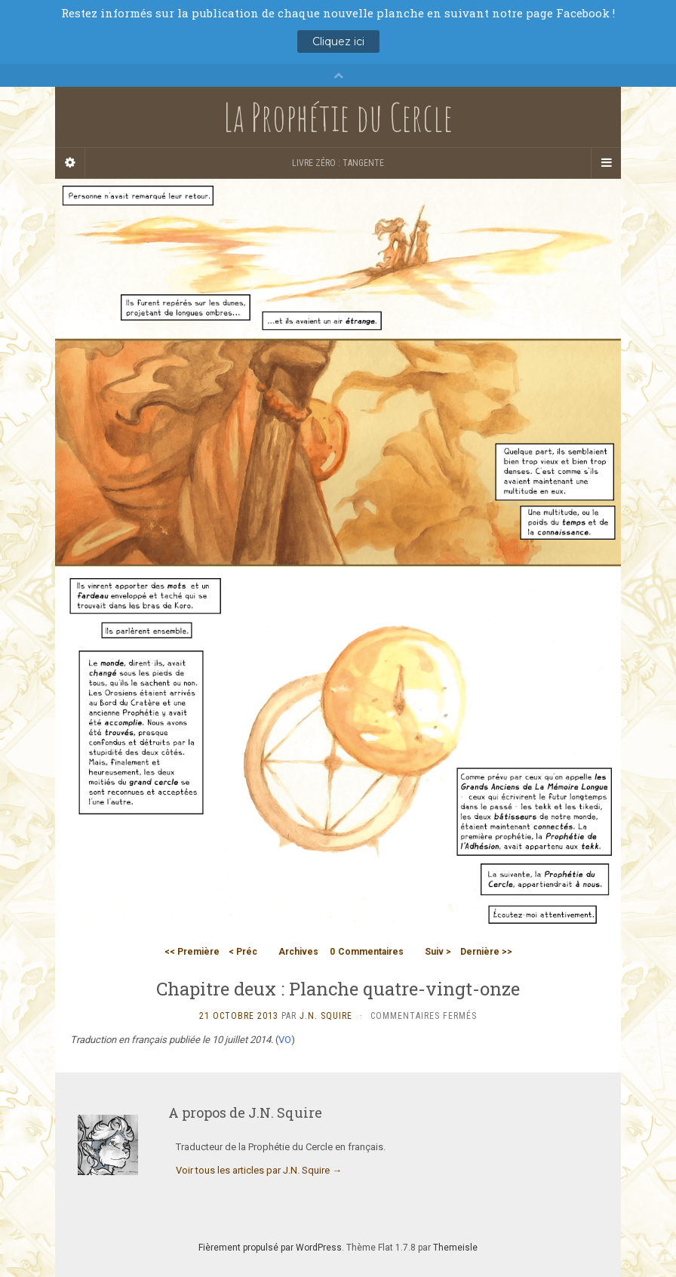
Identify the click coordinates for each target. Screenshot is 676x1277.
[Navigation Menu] (606, 163)
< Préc (243, 951)
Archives (298, 951)
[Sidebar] (70, 163)
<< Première (192, 951)
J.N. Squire (326, 1016)
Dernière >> (486, 951)
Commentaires (367, 951)
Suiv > (438, 951)
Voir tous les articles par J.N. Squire (259, 1170)
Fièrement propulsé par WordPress (270, 1247)
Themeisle (455, 1247)
